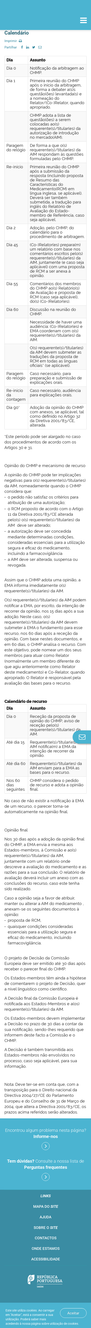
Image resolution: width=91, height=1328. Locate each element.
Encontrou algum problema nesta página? (45, 1139)
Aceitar (73, 1313)
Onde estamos (46, 1248)
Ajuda (45, 1217)
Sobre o (46, 1227)
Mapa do (45, 1206)
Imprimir (13, 41)
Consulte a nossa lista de (45, 1169)
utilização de (64, 1323)
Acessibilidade (45, 1259)
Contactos (45, 1238)
